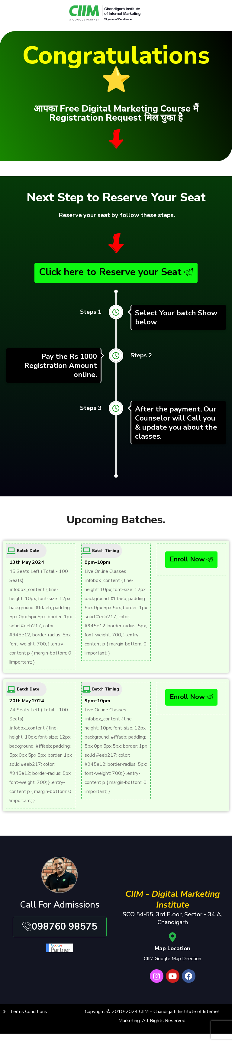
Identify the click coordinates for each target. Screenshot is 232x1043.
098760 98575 (59, 930)
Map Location (172, 951)
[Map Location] (172, 940)
